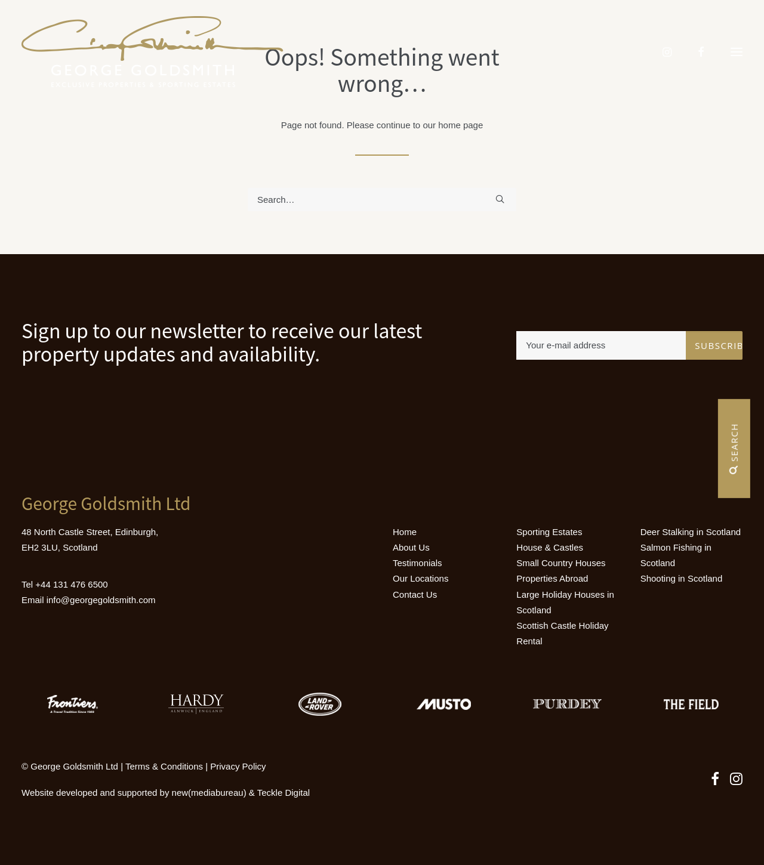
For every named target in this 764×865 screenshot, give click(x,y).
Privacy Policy (238, 766)
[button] (736, 52)
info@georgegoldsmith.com (101, 600)
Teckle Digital (283, 792)
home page (460, 125)
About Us (411, 547)
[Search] (382, 199)
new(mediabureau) (209, 792)
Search (734, 448)
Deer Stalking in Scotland (690, 532)
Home (405, 532)
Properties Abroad (552, 578)
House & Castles (549, 547)
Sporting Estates (549, 532)
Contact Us (415, 594)
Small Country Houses (560, 563)
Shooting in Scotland (681, 578)
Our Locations (420, 578)
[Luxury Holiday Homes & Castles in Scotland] (152, 52)
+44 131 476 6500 (71, 584)
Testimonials (417, 563)
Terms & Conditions (164, 766)
